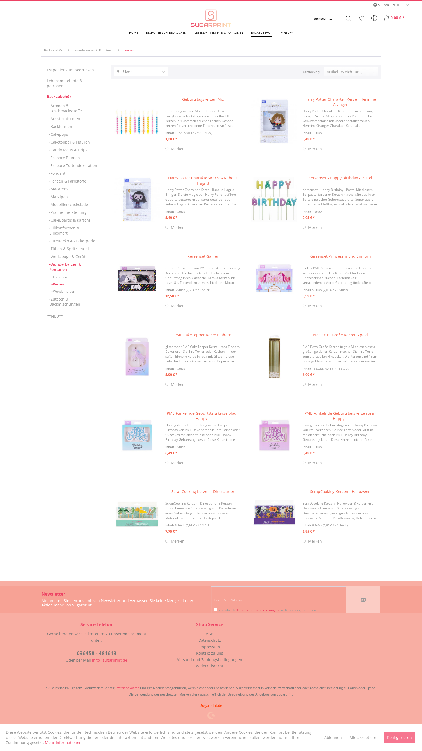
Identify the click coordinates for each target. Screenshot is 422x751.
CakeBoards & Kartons (70, 220)
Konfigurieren (399, 737)
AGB (209, 633)
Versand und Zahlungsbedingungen (209, 659)
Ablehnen (333, 737)
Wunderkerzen (63, 291)
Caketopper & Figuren (70, 142)
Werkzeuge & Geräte (68, 256)
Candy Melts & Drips (68, 149)
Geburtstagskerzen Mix (203, 99)
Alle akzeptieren (364, 737)
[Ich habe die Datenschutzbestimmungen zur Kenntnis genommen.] (215, 609)
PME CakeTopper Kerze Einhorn (202, 334)
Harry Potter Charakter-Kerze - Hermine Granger (340, 102)
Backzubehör (59, 96)
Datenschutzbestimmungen (258, 610)
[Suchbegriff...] (332, 18)
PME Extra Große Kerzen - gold (340, 334)
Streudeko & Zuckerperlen (74, 240)
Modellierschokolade (69, 204)
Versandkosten (128, 688)
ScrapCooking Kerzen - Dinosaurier (202, 491)
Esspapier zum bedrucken (70, 69)
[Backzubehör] (261, 32)
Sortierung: (311, 71)
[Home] (133, 32)
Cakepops (59, 134)
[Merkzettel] (362, 18)
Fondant (57, 173)
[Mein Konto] (374, 18)
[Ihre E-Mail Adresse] (279, 599)
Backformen (61, 126)
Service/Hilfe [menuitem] (389, 5)
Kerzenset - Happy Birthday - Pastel (340, 177)
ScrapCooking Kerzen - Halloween (340, 491)
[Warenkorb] (394, 18)
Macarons (59, 188)
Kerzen (58, 284)
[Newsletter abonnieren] (363, 599)
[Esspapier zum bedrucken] (166, 32)
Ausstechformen (65, 118)
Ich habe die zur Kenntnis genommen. (267, 610)
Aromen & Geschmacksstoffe (66, 108)
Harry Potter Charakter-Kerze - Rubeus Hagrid (203, 180)
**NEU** (55, 316)
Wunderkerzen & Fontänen (65, 267)
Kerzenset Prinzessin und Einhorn (340, 256)
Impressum (209, 646)
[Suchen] (348, 18)
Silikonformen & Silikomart (64, 230)
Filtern (124, 71)
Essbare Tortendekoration (73, 165)
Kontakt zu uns (209, 653)
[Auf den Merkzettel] (175, 149)
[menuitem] (332, 18)
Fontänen (59, 277)
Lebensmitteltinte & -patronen (66, 83)
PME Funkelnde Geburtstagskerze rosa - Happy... (340, 416)
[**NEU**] (286, 32)
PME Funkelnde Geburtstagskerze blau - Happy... (203, 416)
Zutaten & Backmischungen (65, 301)
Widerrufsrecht (209, 665)
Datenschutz (209, 640)
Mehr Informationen (63, 742)
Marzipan (59, 196)
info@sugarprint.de (109, 660)
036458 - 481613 (97, 653)
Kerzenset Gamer (203, 256)
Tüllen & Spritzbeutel (69, 248)
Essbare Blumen (65, 157)
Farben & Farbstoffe (68, 181)
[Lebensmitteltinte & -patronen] (218, 32)
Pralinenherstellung (68, 212)
